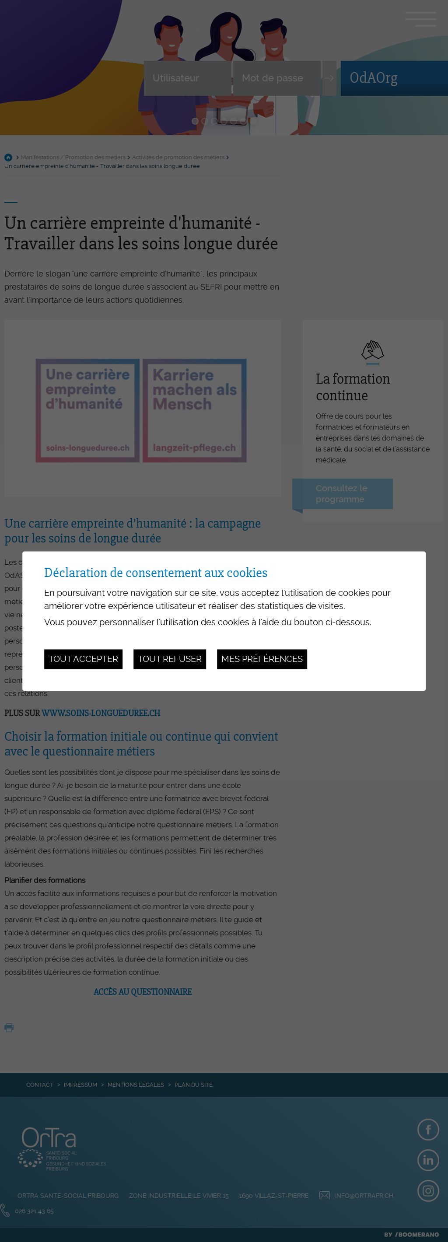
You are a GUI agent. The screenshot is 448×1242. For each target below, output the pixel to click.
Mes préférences (262, 659)
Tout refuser (170, 659)
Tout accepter (83, 659)
